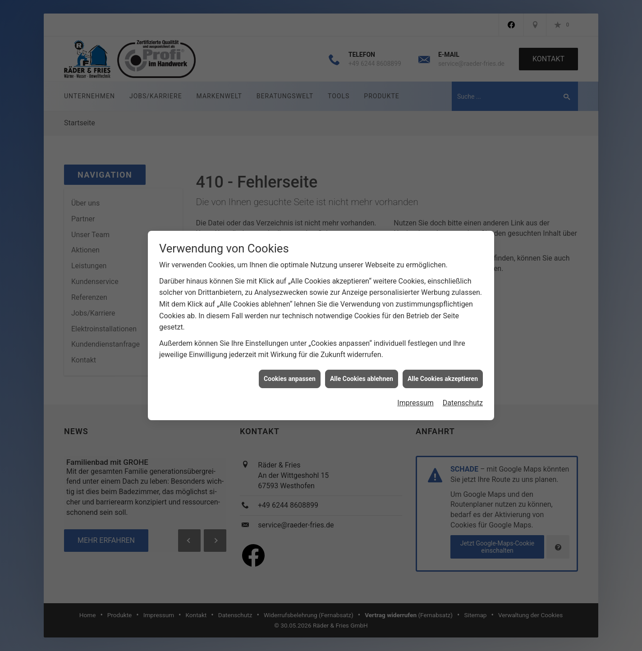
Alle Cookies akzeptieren (443, 372)
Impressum (415, 396)
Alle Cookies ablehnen (361, 372)
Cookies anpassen (290, 372)
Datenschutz (463, 396)
